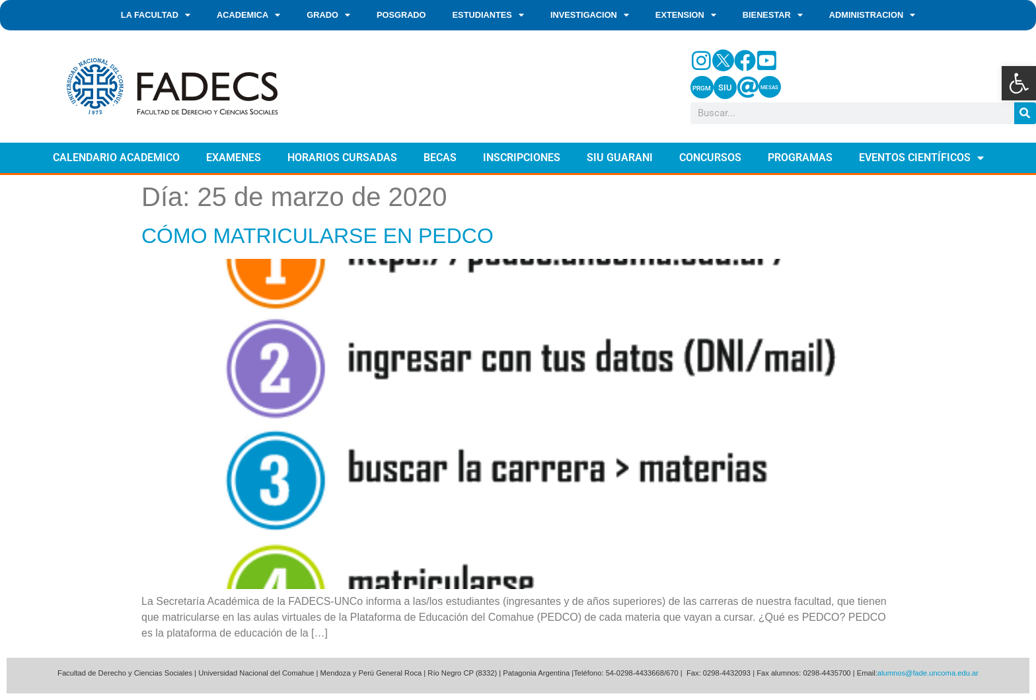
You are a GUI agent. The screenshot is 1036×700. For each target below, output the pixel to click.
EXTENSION (685, 15)
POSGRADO (401, 15)
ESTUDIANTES (488, 15)
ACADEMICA (248, 15)
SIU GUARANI (620, 157)
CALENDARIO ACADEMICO (116, 157)
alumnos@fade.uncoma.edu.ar (928, 673)
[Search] (1025, 113)
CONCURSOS (710, 157)
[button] (1019, 83)
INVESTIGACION (589, 15)
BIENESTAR (773, 15)
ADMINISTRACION (872, 15)
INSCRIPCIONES (521, 157)
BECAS (440, 157)
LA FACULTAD (155, 15)
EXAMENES (233, 157)
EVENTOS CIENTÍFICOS (921, 158)
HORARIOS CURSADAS (342, 157)
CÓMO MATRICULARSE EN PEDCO (317, 236)
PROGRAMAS (800, 157)
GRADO (328, 15)
